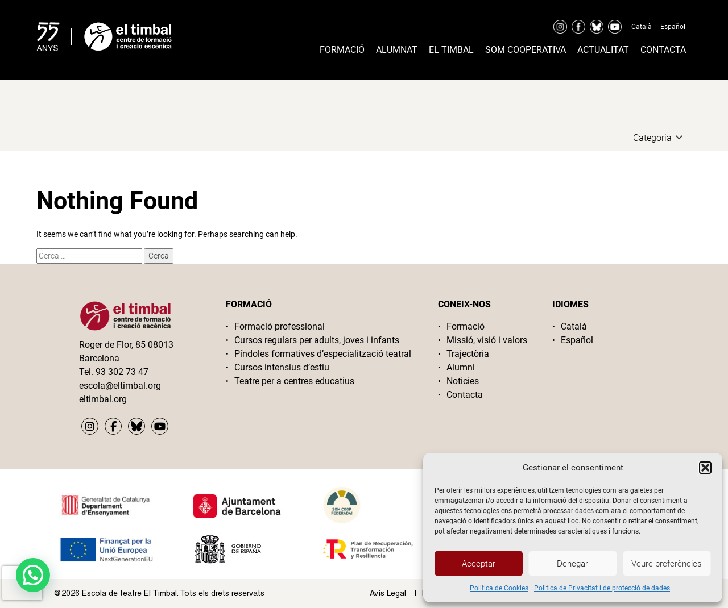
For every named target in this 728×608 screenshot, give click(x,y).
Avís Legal (388, 593)
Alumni (460, 367)
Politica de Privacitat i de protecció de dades (602, 588)
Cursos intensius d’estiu (281, 367)
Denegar (572, 564)
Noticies (462, 381)
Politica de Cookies (499, 588)
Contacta (663, 49)
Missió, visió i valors (486, 340)
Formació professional (279, 326)
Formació (342, 49)
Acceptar (478, 564)
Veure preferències (666, 564)
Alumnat (396, 49)
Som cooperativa (525, 49)
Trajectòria (467, 353)
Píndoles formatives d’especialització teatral (322, 353)
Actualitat (603, 49)
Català (641, 27)
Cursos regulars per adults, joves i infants (316, 340)
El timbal (451, 49)
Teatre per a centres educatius (294, 381)
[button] (705, 467)
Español (672, 27)
